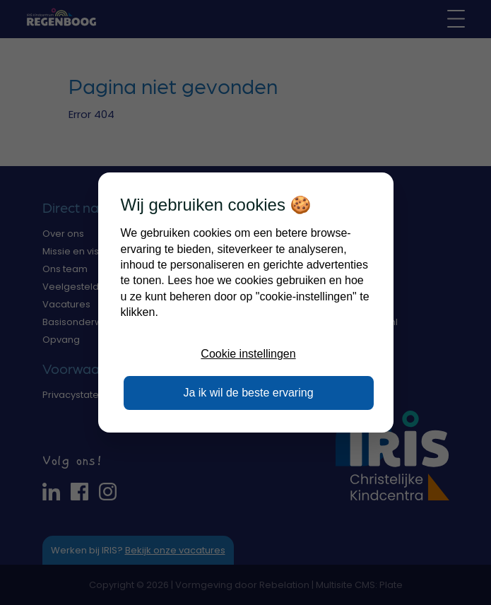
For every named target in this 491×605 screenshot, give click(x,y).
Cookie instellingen (248, 354)
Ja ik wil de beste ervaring (248, 393)
